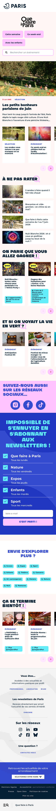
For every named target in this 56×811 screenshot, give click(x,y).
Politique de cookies (39, 791)
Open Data (22, 791)
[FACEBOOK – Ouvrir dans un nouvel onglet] (28, 405)
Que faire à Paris (24, 805)
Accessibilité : (37, 787)
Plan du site (28, 796)
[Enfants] (28, 490)
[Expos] (28, 478)
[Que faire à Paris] (28, 456)
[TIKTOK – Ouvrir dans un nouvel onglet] (41, 405)
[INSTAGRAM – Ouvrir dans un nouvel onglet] (15, 405)
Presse (11, 791)
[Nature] (28, 467)
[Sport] (28, 501)
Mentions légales (9, 787)
